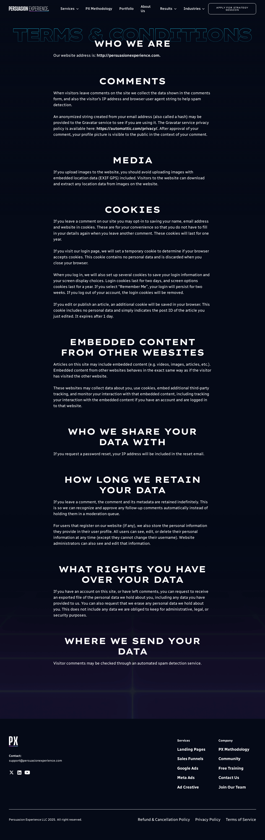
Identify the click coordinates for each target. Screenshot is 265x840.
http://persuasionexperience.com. (129, 55)
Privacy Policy (208, 819)
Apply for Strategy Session (232, 8)
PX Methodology (99, 8)
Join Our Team (232, 787)
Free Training (231, 768)
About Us (146, 8)
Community (229, 758)
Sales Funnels (190, 758)
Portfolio (126, 8)
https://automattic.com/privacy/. (127, 128)
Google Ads (187, 768)
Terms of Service (241, 819)
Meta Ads (186, 777)
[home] (33, 8)
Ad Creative (188, 787)
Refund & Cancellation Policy (164, 819)
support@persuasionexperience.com (35, 760)
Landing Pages (191, 749)
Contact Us (228, 777)
